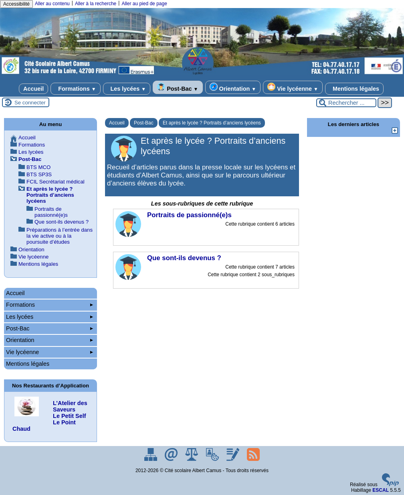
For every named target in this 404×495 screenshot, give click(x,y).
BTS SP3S (39, 174)
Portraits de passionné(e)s (51, 212)
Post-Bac (177, 87)
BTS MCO (38, 167)
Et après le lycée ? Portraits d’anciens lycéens (212, 123)
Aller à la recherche (95, 3)
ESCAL (380, 490)
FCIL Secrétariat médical (55, 182)
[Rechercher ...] (346, 102)
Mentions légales (354, 89)
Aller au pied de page (144, 3)
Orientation (233, 87)
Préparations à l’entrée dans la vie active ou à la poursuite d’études (59, 236)
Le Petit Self (69, 416)
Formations (75, 89)
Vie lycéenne (292, 87)
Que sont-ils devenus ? (61, 222)
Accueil (33, 89)
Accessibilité (16, 4)
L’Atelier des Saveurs (70, 406)
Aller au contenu (52, 3)
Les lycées (126, 89)
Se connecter (30, 103)
